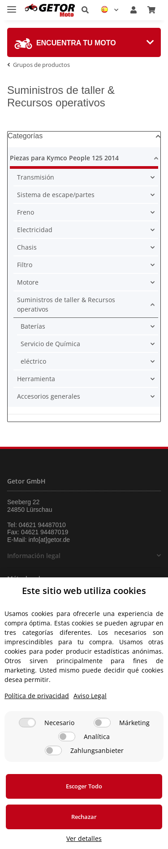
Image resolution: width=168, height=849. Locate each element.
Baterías (33, 326)
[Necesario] (27, 722)
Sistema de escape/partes (56, 194)
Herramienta (36, 378)
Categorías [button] (25, 136)
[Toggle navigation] (11, 5)
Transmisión (35, 177)
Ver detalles (84, 838)
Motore (28, 282)
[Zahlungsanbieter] (53, 750)
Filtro (24, 264)
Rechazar (84, 817)
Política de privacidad (36, 695)
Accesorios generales (48, 396)
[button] (85, 10)
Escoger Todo (84, 786)
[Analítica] (66, 736)
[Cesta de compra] (151, 10)
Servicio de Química (50, 343)
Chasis (27, 247)
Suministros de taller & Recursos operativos (66, 304)
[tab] (84, 42)
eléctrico (33, 361)
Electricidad (34, 229)
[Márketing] (102, 722)
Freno (25, 212)
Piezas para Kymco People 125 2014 (64, 158)
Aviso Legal (90, 695)
